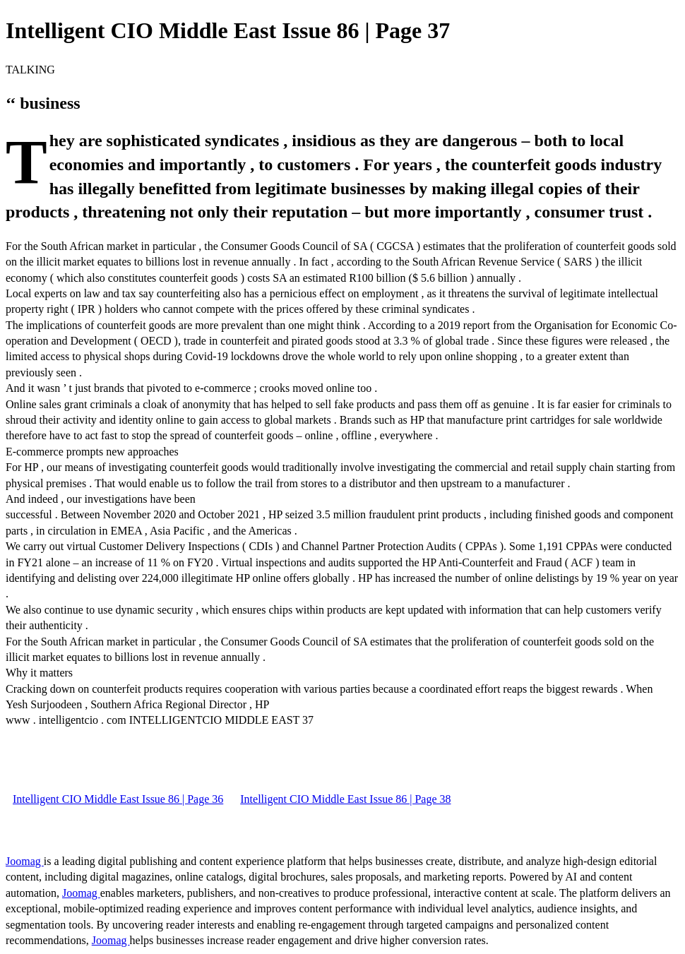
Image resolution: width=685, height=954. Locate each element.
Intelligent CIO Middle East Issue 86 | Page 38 (345, 799)
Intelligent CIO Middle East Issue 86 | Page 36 (118, 799)
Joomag (25, 861)
